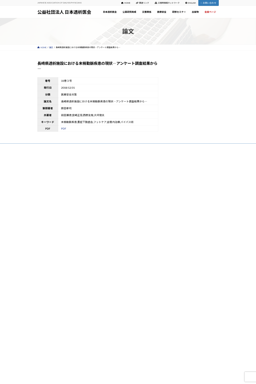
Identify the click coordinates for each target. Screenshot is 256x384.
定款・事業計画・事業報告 (115, 201)
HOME (125, 3)
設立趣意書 (108, 188)
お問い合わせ (208, 2)
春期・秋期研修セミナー (114, 310)
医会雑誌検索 (109, 343)
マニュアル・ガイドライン (115, 356)
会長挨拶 (107, 175)
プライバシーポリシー (50, 147)
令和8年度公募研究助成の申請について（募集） (186, 175)
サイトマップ (72, 147)
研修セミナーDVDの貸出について (118, 323)
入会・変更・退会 (111, 214)
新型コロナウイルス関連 (114, 298)
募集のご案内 (109, 227)
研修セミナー (107, 304)
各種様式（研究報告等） (114, 240)
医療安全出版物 (110, 291)
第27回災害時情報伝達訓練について (180, 170)
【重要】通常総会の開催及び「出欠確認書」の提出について (191, 191)
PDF (63, 128)
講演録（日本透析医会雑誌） (116, 317)
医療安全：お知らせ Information (117, 285)
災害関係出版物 (110, 259)
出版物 (104, 330)
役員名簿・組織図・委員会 (115, 194)
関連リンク (142, 3)
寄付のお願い (109, 207)
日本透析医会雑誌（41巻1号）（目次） (181, 181)
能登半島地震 (109, 265)
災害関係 (105, 246)
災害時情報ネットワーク (167, 3)
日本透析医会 (107, 169)
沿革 (105, 182)
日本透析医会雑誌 (111, 336)
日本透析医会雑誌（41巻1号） (178, 186)
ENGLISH (190, 3)
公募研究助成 (107, 220)
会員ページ (106, 362)
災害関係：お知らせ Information (117, 253)
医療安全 (105, 278)
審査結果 (107, 233)
